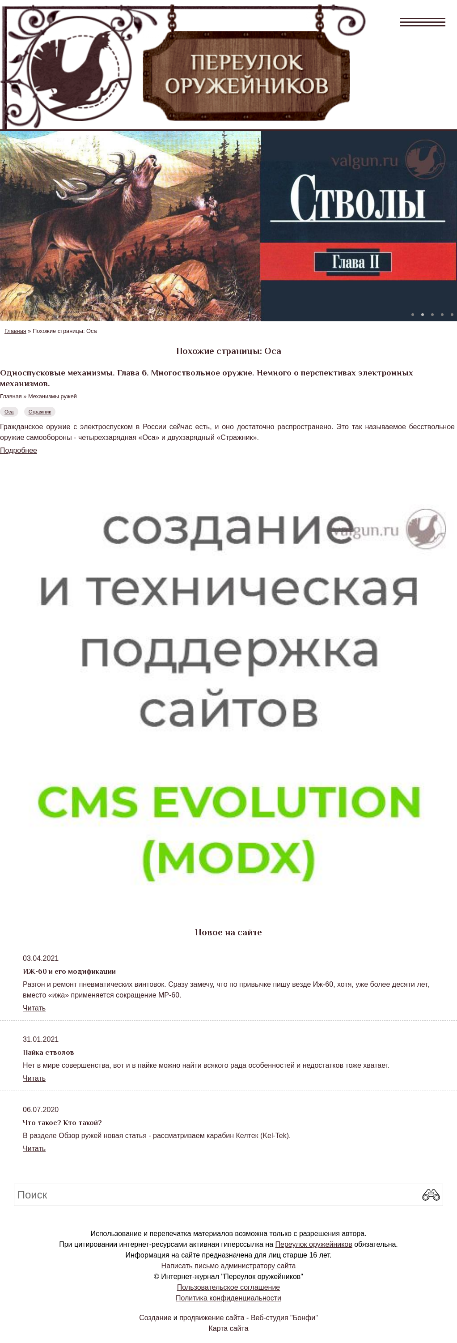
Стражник (40, 411)
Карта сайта (228, 1328)
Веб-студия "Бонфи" (284, 1318)
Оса (9, 411)
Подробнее (18, 450)
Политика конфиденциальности (228, 1298)
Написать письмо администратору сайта (228, 1266)
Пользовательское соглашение (228, 1287)
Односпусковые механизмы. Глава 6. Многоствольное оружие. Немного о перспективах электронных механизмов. (206, 378)
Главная (15, 331)
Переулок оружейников (313, 1244)
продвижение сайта (211, 1318)
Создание (155, 1318)
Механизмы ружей (52, 396)
